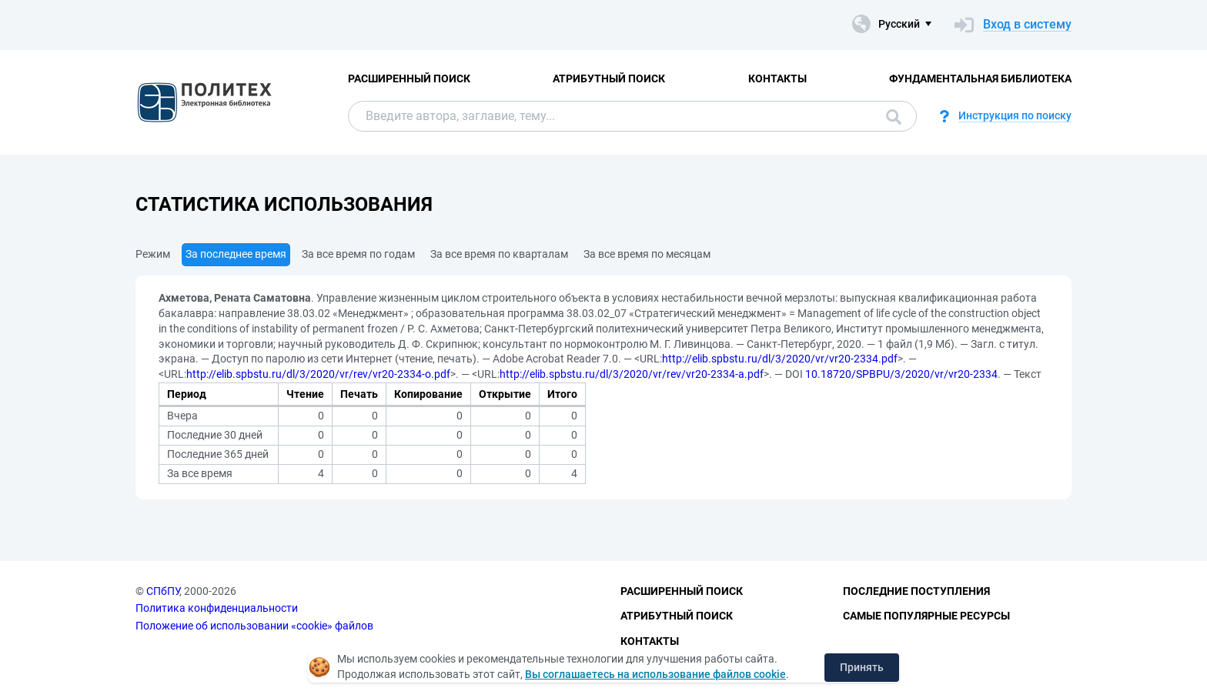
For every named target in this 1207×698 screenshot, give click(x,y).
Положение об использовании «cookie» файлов (254, 626)
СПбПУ (162, 591)
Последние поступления (916, 591)
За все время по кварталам (499, 254)
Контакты (777, 78)
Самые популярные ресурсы (926, 615)
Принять (862, 667)
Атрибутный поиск (609, 78)
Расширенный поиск (409, 78)
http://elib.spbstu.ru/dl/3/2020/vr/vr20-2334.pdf (780, 358)
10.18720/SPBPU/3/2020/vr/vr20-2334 (901, 374)
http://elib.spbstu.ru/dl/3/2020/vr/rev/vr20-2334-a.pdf (632, 374)
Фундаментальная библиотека (980, 78)
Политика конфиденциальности (216, 608)
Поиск (893, 117)
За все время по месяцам (646, 254)
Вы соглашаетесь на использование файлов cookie (655, 674)
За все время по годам (358, 254)
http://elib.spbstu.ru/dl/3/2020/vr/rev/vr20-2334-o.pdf (318, 374)
